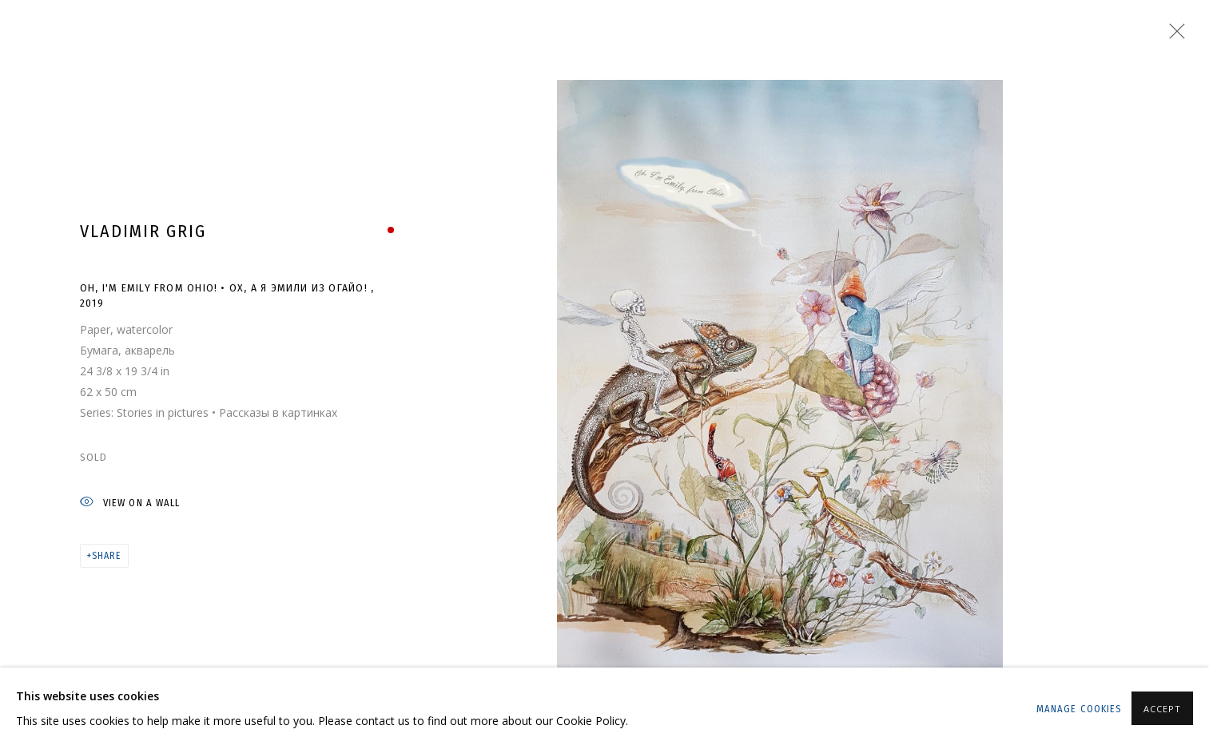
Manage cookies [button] (1079, 709)
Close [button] (1173, 36)
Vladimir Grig (143, 231)
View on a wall (130, 503)
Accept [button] (1162, 709)
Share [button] (106, 555)
